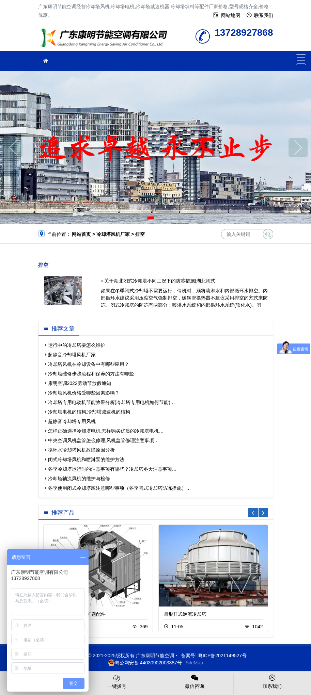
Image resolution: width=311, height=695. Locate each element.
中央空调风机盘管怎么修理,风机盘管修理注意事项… (103, 440)
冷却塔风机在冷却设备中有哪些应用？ (88, 364)
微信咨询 (194, 681)
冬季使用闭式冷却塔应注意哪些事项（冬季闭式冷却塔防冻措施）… (119, 488)
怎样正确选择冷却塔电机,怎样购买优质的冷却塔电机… (106, 431)
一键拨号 (116, 681)
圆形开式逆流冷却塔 (185, 614)
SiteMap (194, 662)
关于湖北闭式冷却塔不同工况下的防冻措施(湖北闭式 (160, 281)
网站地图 (230, 15)
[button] (150, 217)
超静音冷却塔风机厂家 (72, 354)
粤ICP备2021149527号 (222, 655)
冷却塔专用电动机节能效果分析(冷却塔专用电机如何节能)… (111, 402)
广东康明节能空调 (106, 38)
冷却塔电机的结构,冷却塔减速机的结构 (89, 412)
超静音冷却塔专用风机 (72, 421)
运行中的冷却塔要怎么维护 (76, 345)
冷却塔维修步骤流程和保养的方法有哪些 (91, 373)
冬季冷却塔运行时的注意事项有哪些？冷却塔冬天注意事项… (112, 469)
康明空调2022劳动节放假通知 (79, 383)
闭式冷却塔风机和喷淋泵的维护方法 (86, 459)
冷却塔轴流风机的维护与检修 (79, 478)
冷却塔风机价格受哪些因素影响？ (84, 392)
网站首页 (81, 234)
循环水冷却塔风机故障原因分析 (81, 450)
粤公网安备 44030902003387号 (145, 662)
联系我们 (263, 15)
